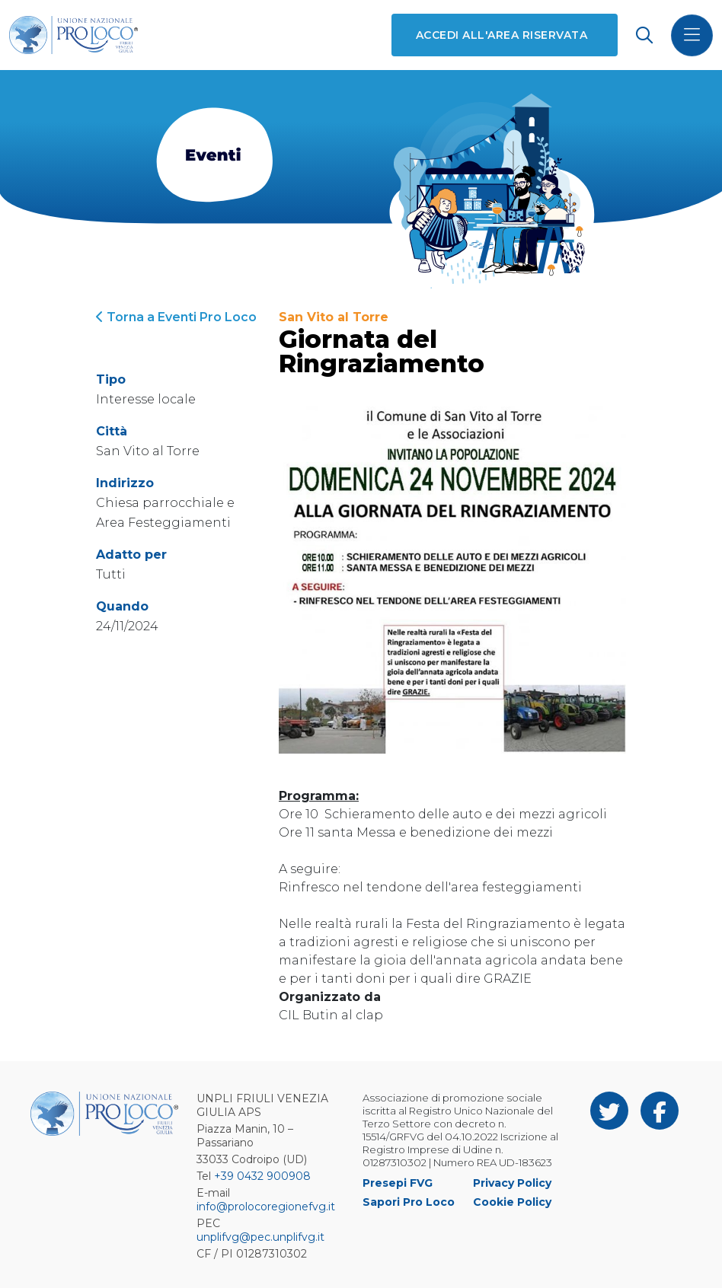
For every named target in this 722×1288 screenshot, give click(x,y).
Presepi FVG (398, 1183)
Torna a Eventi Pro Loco (176, 317)
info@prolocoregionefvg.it (265, 1206)
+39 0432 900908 (262, 1176)
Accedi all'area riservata (501, 35)
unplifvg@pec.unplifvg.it (260, 1237)
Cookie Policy (512, 1202)
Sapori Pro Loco (409, 1202)
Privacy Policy (512, 1183)
